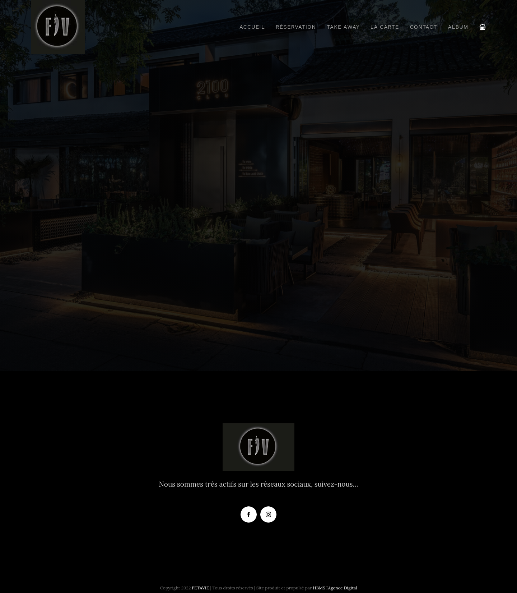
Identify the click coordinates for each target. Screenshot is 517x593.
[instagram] (268, 514)
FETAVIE (200, 587)
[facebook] (249, 514)
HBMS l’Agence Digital (335, 587)
